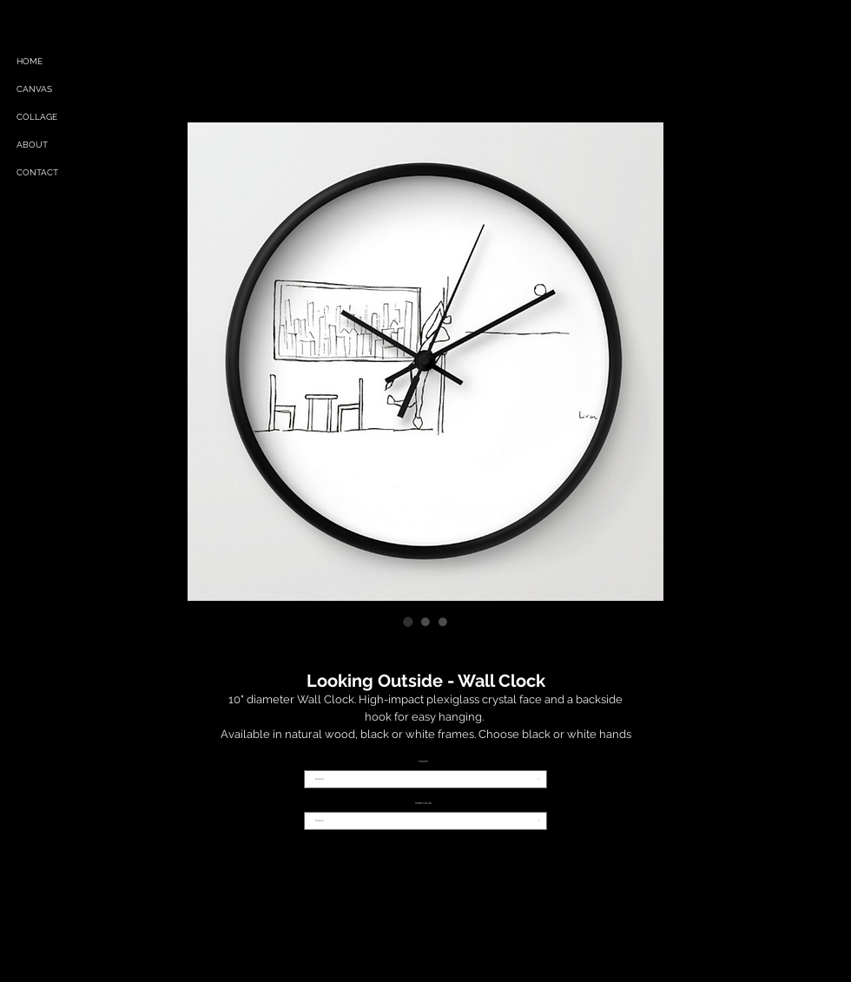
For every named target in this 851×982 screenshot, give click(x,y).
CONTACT (37, 172)
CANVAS (34, 89)
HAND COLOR (425, 803)
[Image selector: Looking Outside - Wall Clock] (408, 621)
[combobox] (425, 779)
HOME (29, 61)
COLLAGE (36, 117)
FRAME (425, 762)
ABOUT (32, 144)
